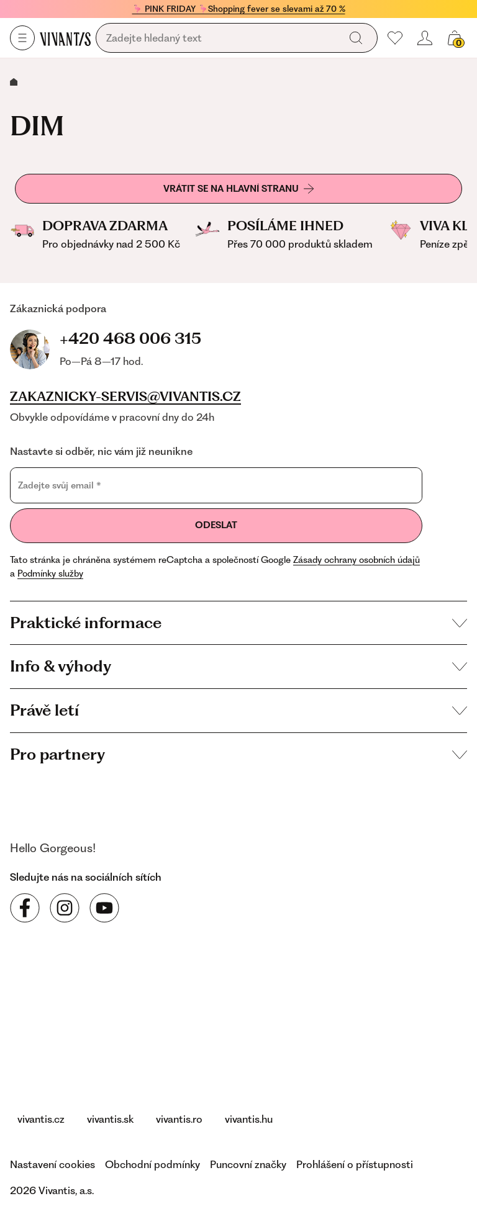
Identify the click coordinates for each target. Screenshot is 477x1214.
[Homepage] (65, 38)
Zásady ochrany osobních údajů (356, 559)
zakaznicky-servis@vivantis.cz (125, 396)
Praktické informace (238, 622)
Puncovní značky (248, 1164)
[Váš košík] (454, 37)
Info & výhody (238, 666)
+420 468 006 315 (130, 338)
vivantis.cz (41, 1119)
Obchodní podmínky (152, 1164)
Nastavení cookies (52, 1164)
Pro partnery (238, 754)
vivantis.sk (110, 1119)
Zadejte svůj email (59, 485)
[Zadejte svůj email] (216, 485)
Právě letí (238, 710)
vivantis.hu (249, 1119)
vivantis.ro (179, 1119)
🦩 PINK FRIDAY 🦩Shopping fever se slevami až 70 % (238, 9)
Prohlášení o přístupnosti (354, 1164)
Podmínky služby (50, 573)
